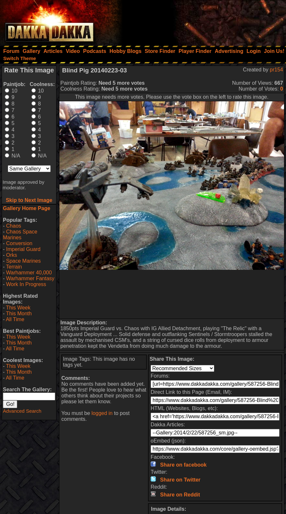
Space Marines (23, 261)
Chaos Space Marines (20, 234)
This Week (18, 307)
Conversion (19, 243)
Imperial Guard (23, 249)
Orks (11, 255)
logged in (102, 413)
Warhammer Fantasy (30, 278)
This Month (18, 313)
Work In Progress (26, 284)
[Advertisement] (199, 21)
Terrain (14, 267)
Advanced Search (22, 411)
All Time (15, 319)
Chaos (13, 226)
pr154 (276, 69)
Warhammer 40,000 (29, 272)
